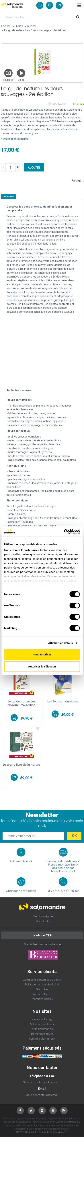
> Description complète (15, 138)
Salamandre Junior (42, 1024)
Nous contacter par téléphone (42, 1082)
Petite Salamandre (42, 1029)
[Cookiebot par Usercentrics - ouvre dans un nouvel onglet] (64, 531)
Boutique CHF (42, 935)
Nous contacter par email (42, 1095)
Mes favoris (59, 104)
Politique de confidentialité (42, 984)
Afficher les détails (60, 643)
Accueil (6, 26)
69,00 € (26, 777)
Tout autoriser (42, 654)
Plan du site (43, 921)
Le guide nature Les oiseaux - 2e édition (21, 703)
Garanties (42, 989)
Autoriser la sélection (42, 666)
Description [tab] (8, 196)
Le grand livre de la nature (21, 764)
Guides (31, 26)
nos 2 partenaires (27, 550)
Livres (19, 26)
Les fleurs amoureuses (62, 701)
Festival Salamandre (42, 1038)
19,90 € (26, 718)
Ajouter (34, 167)
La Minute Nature (42, 1033)
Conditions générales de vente (42, 979)
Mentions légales (43, 916)
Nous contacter (42, 994)
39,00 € (67, 714)
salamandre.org (42, 1019)
